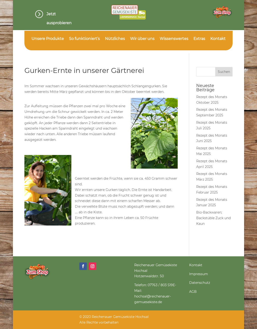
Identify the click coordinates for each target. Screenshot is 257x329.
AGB (193, 291)
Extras (199, 39)
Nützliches (115, 39)
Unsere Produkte (47, 39)
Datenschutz (199, 283)
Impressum (198, 274)
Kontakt (218, 39)
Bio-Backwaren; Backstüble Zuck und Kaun (213, 218)
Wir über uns (142, 39)
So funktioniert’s (84, 39)
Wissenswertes (174, 39)
